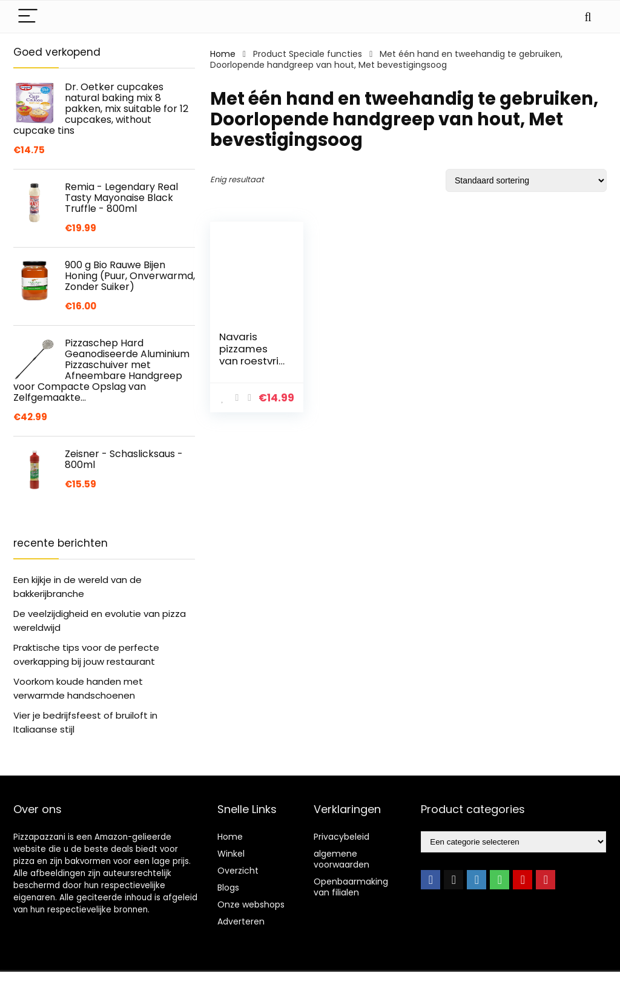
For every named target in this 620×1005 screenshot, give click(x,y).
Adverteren (241, 921)
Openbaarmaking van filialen (351, 886)
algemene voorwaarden (341, 859)
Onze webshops (251, 904)
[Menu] (27, 17)
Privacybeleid (341, 837)
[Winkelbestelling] (526, 180)
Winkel (231, 854)
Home (223, 54)
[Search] (587, 17)
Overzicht (238, 871)
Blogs (228, 887)
